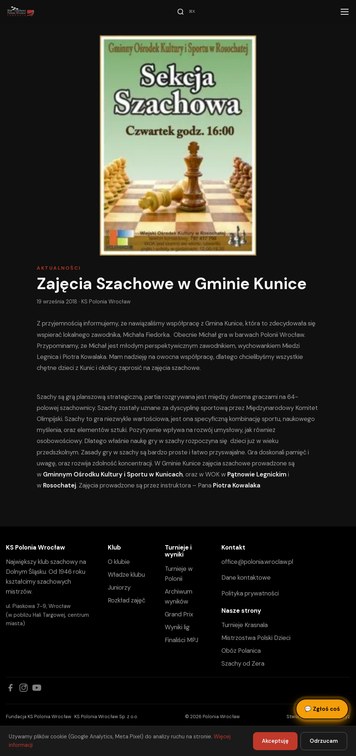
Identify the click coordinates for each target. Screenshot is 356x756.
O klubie (119, 562)
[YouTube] (36, 687)
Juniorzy (119, 587)
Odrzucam (324, 741)
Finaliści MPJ (181, 640)
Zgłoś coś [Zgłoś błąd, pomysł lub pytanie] (322, 709)
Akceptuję (275, 741)
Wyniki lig (177, 627)
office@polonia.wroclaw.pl (257, 562)
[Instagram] (23, 687)
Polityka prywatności (250, 593)
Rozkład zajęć (126, 600)
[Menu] (344, 11)
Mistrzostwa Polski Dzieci (256, 638)
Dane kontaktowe (246, 577)
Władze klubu (126, 574)
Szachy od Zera (242, 663)
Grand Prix (179, 614)
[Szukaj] (187, 12)
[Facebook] (10, 687)
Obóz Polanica (241, 651)
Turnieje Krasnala (244, 625)
